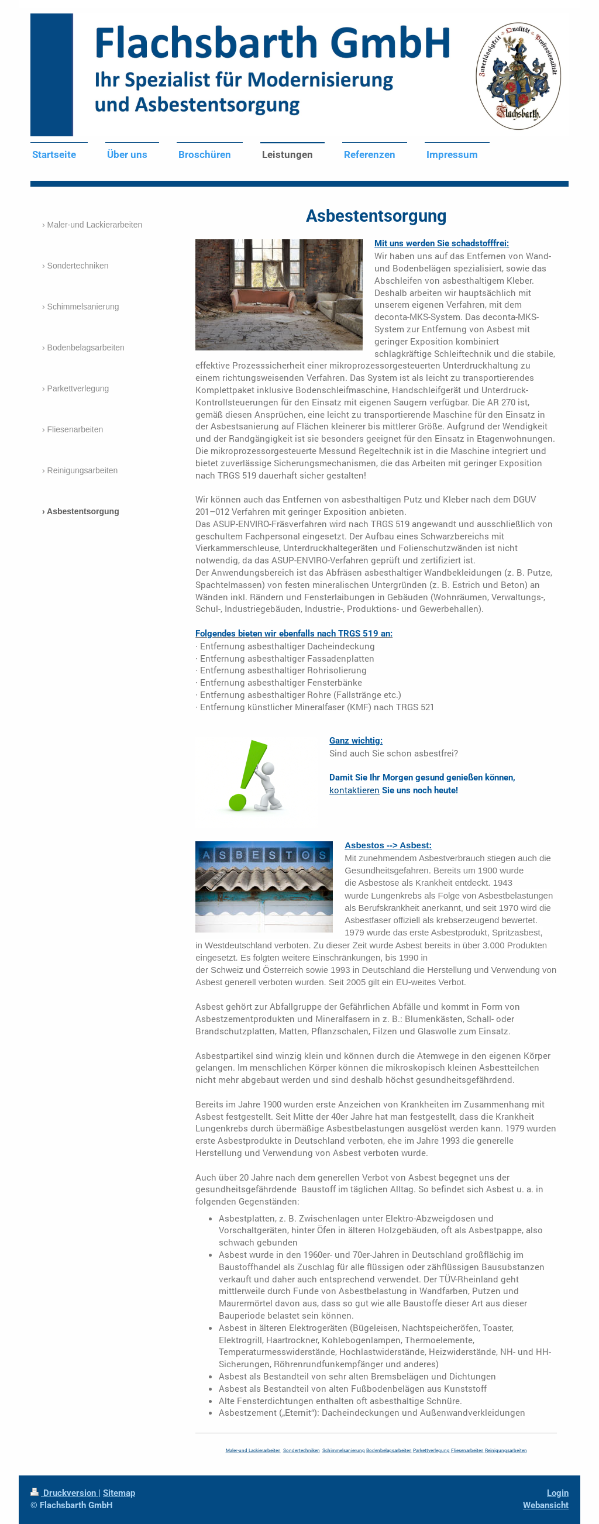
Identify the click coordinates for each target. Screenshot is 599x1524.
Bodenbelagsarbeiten (389, 1450)
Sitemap (119, 1493)
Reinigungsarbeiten (506, 1450)
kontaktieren (354, 790)
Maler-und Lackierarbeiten (253, 1450)
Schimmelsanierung (343, 1450)
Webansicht (546, 1505)
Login (558, 1493)
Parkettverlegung (431, 1450)
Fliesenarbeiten (467, 1450)
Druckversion (64, 1493)
